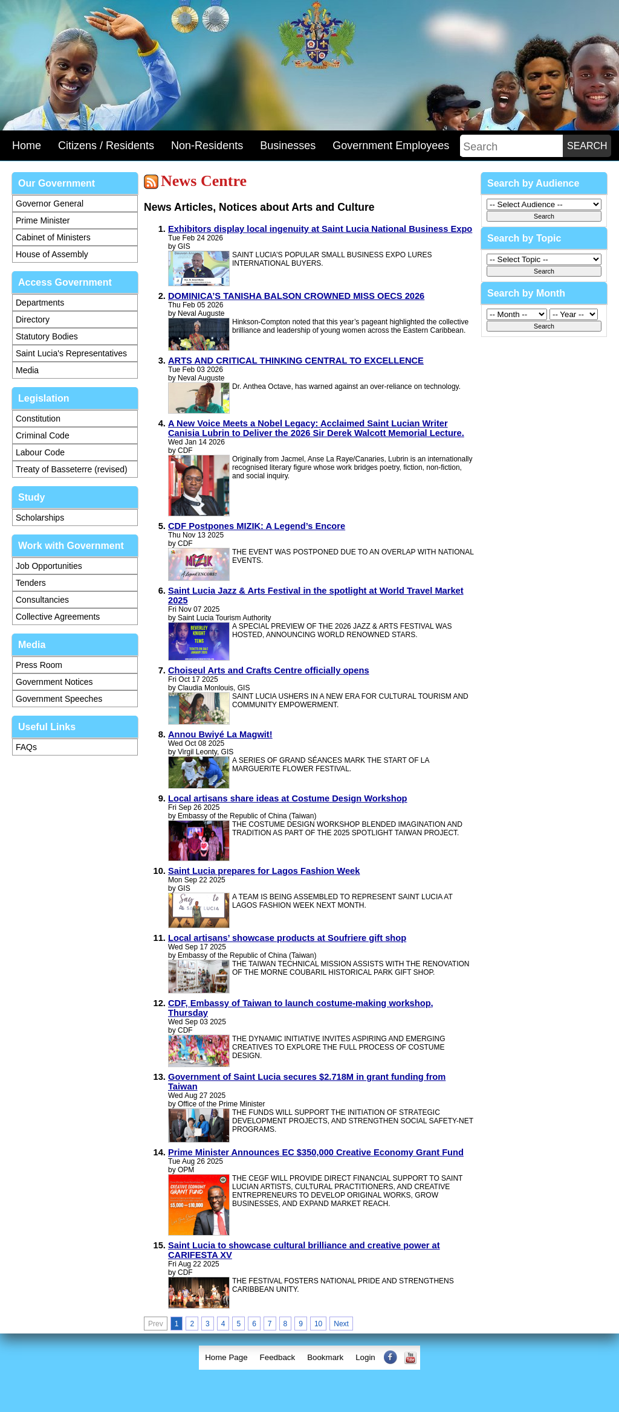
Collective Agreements (58, 616)
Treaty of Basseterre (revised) (72, 469)
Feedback (278, 1357)
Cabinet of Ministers (53, 237)
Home (26, 146)
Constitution (38, 418)
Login (365, 1357)
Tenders (31, 583)
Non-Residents (207, 146)
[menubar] (309, 1358)
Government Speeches (59, 699)
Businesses (288, 146)
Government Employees (390, 146)
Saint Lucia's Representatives (71, 353)
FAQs (26, 747)
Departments (40, 302)
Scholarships (40, 517)
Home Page (226, 1357)
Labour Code (40, 452)
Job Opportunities (49, 566)
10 (318, 1324)
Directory (33, 319)
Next (341, 1324)
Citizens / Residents (106, 146)
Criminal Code (43, 435)
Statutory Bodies (47, 336)
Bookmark (325, 1357)
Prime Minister (43, 220)
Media (27, 370)
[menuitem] (226, 1358)
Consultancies (42, 600)
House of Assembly (52, 254)
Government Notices (54, 682)
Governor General (49, 203)
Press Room (39, 665)
